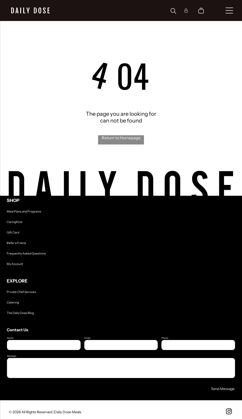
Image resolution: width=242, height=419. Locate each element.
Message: (11, 355)
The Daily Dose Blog (20, 313)
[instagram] (229, 412)
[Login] (186, 10)
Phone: (164, 337)
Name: (10, 337)
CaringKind (14, 222)
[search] (173, 11)
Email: (87, 337)
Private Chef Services (21, 292)
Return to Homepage (121, 137)
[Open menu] (229, 10)
